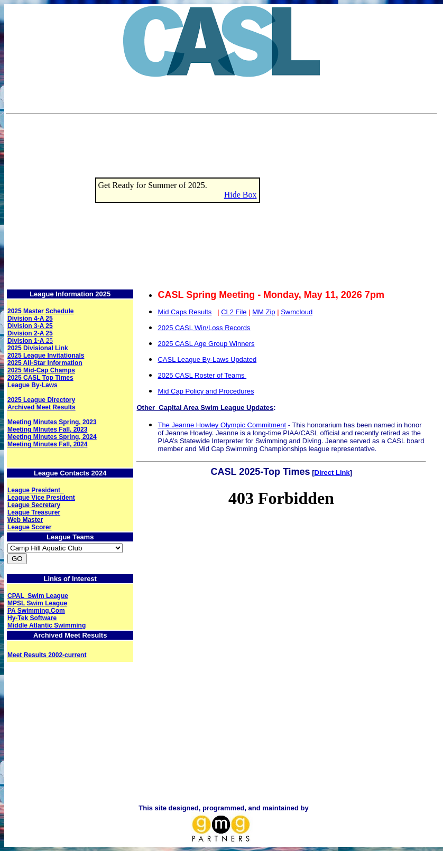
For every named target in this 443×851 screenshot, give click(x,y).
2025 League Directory (41, 400)
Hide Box (240, 194)
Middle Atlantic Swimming (46, 625)
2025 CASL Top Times (40, 377)
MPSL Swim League (37, 603)
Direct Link (332, 472)
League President (35, 490)
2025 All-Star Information (44, 363)
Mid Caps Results (184, 312)
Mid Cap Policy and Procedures (206, 391)
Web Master (25, 519)
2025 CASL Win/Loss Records (204, 328)
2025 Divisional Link (37, 348)
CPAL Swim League (37, 596)
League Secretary (33, 505)
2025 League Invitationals (45, 355)
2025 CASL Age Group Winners (206, 344)
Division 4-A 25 (30, 318)
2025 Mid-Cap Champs (41, 370)
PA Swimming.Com (36, 610)
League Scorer (29, 527)
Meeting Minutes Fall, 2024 (47, 444)
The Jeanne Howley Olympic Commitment (222, 425)
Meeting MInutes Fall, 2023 (47, 429)
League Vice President (41, 497)
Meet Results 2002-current (46, 655)
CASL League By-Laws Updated (207, 359)
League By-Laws (32, 385)
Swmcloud (296, 312)
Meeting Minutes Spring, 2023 (52, 422)
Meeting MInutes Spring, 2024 (52, 437)
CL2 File (233, 312)
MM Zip (263, 312)
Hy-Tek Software (32, 618)
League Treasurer (33, 512)
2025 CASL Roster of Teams (202, 375)
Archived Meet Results (41, 407)
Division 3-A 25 (30, 326)
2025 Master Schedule (40, 311)
